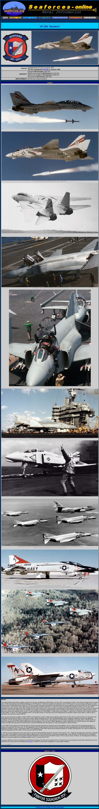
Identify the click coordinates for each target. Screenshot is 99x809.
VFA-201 (30, 741)
